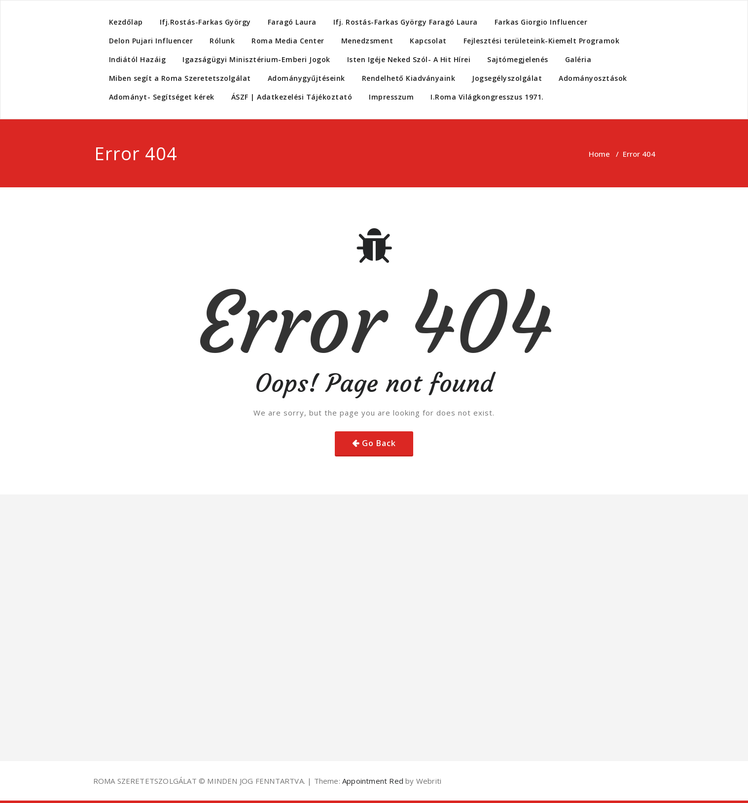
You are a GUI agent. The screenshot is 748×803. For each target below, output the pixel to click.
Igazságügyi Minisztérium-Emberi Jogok (256, 59)
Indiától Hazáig (137, 59)
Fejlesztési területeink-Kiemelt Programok (541, 40)
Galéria (578, 59)
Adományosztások (593, 78)
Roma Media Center (287, 40)
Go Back (379, 443)
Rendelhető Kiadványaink (409, 78)
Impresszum (391, 97)
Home (599, 154)
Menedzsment (367, 40)
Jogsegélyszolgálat (507, 78)
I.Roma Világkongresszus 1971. (487, 97)
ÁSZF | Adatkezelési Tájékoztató (292, 97)
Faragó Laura (292, 22)
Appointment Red (371, 781)
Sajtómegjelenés (517, 59)
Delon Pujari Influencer (151, 40)
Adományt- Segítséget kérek (161, 97)
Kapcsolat (428, 40)
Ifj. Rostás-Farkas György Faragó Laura (405, 22)
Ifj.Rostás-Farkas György (205, 22)
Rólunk (222, 40)
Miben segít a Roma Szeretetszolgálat (180, 78)
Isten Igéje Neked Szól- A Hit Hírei (409, 59)
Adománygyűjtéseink (306, 78)
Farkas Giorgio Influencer (541, 22)
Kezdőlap (126, 22)
